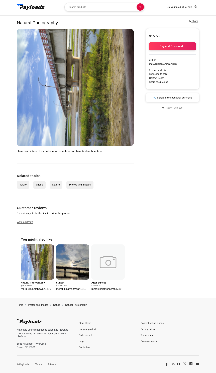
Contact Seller (156, 78)
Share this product (158, 82)
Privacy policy (148, 329)
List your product (87, 329)
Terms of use (147, 335)
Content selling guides (152, 323)
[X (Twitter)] (184, 363)
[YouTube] (197, 364)
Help (81, 341)
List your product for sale (182, 6)
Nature (56, 184)
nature (23, 184)
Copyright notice (149, 341)
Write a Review (25, 222)
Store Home (85, 323)
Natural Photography (76, 305)
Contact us (84, 347)
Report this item (172, 107)
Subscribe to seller (158, 74)
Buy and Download (172, 46)
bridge (39, 184)
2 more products (157, 70)
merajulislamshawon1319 (163, 64)
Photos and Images (80, 184)
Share (193, 21)
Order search (85, 335)
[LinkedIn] (190, 363)
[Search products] (140, 7)
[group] (37, 267)
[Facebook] (178, 364)
